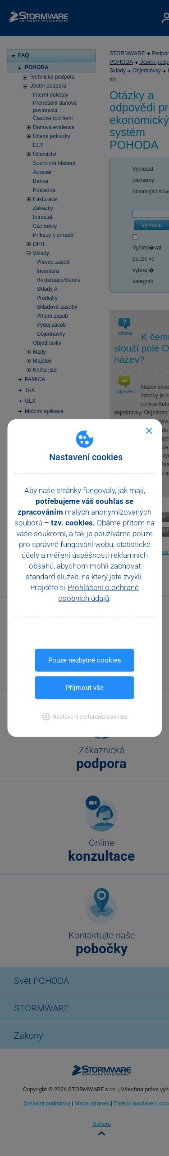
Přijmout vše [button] (85, 688)
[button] (84, 716)
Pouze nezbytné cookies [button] (84, 660)
